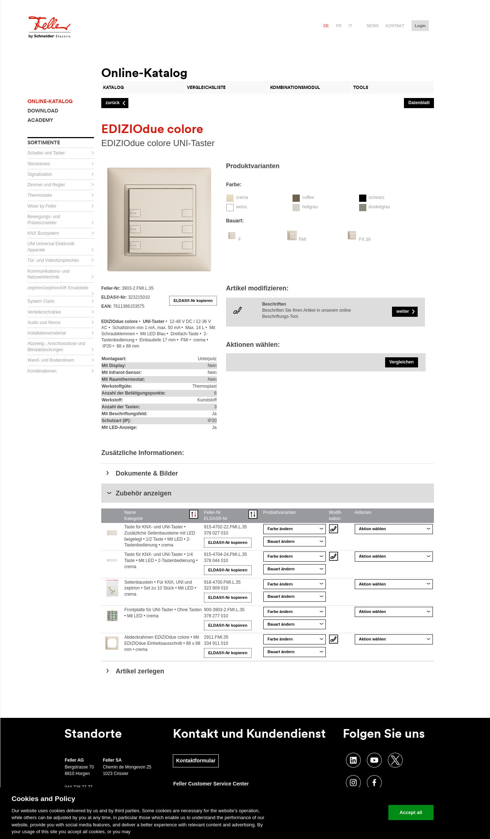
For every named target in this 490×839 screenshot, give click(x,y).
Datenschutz (199, 825)
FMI (302, 239)
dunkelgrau (379, 206)
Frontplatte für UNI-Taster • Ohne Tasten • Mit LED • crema (163, 612)
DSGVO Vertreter (233, 825)
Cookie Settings (87, 824)
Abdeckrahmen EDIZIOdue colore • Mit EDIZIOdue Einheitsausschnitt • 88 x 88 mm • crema (162, 643)
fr (338, 26)
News (373, 26)
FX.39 (365, 239)
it (350, 26)
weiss (241, 206)
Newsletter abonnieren (95, 808)
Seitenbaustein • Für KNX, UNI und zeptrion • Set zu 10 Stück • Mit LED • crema (160, 588)
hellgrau (310, 206)
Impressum (266, 825)
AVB (177, 825)
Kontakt (395, 26)
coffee (308, 197)
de (326, 26)
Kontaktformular (196, 760)
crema (242, 197)
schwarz (376, 197)
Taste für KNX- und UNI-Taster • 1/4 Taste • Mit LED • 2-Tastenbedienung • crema (161, 560)
